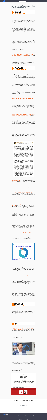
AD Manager (25, 415)
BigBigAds (18, 416)
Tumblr (23, 400)
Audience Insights (26, 416)
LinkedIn (30, 400)
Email (25, 400)
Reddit (20, 400)
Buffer (27, 400)
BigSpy (18, 415)
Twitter (18, 400)
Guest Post (32, 415)
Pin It (32, 400)
